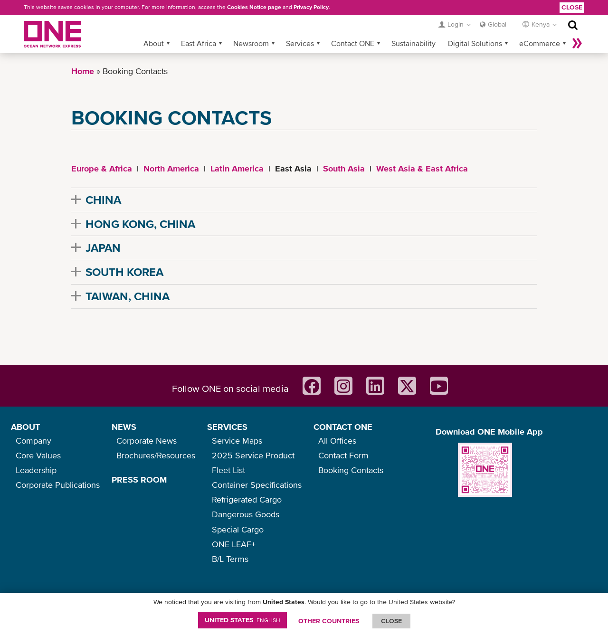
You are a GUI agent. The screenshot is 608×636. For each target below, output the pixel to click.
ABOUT (25, 427)
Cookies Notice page (254, 7)
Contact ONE (352, 43)
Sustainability (413, 43)
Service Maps (237, 441)
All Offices (337, 441)
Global (497, 24)
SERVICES (227, 427)
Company (33, 441)
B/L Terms (230, 559)
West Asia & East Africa (422, 168)
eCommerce (539, 43)
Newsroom (251, 43)
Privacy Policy (311, 7)
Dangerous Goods (245, 514)
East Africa (198, 43)
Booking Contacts (350, 470)
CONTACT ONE (343, 427)
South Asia (344, 168)
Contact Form (343, 455)
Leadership (36, 470)
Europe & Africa (101, 168)
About (153, 43)
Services (300, 43)
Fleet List (228, 470)
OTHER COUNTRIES (328, 621)
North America (171, 168)
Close (571, 7)
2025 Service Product (253, 455)
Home (82, 71)
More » (577, 43)
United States (242, 620)
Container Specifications (257, 485)
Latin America (237, 168)
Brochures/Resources (155, 455)
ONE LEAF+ (234, 544)
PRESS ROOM (139, 479)
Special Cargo (238, 529)
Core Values (38, 455)
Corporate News (146, 441)
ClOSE (391, 621)
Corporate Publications (58, 485)
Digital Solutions (475, 43)
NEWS (124, 427)
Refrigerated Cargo (247, 499)
